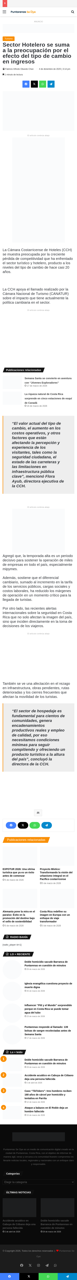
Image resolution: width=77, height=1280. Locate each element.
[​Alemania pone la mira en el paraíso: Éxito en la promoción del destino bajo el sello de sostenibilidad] (20, 898)
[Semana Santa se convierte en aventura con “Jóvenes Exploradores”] (12, 382)
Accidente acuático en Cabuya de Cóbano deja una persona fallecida (19, 1224)
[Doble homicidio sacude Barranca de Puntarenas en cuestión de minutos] (12, 969)
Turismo (9, 38)
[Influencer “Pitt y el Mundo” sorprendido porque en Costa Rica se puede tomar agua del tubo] (12, 1013)
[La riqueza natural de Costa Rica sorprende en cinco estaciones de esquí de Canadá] (12, 398)
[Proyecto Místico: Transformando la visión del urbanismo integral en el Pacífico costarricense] (57, 856)
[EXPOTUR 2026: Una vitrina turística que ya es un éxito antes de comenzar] (20, 856)
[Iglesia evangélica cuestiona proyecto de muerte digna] (12, 991)
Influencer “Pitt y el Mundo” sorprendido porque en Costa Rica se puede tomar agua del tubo (48, 1009)
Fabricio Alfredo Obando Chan (19, 69)
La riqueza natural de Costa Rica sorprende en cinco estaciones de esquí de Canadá (48, 398)
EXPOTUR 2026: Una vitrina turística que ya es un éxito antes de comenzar (19, 872)
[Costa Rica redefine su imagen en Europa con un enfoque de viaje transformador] (57, 898)
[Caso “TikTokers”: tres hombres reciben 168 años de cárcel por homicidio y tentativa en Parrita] (12, 1095)
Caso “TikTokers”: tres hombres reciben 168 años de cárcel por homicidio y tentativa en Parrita (48, 1095)
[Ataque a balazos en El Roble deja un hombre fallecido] (12, 1112)
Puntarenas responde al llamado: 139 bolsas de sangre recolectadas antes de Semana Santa (48, 1031)
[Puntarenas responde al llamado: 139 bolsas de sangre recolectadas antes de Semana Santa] (12, 1035)
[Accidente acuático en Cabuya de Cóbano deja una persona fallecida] (12, 1080)
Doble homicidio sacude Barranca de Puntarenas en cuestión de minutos (56, 1224)
